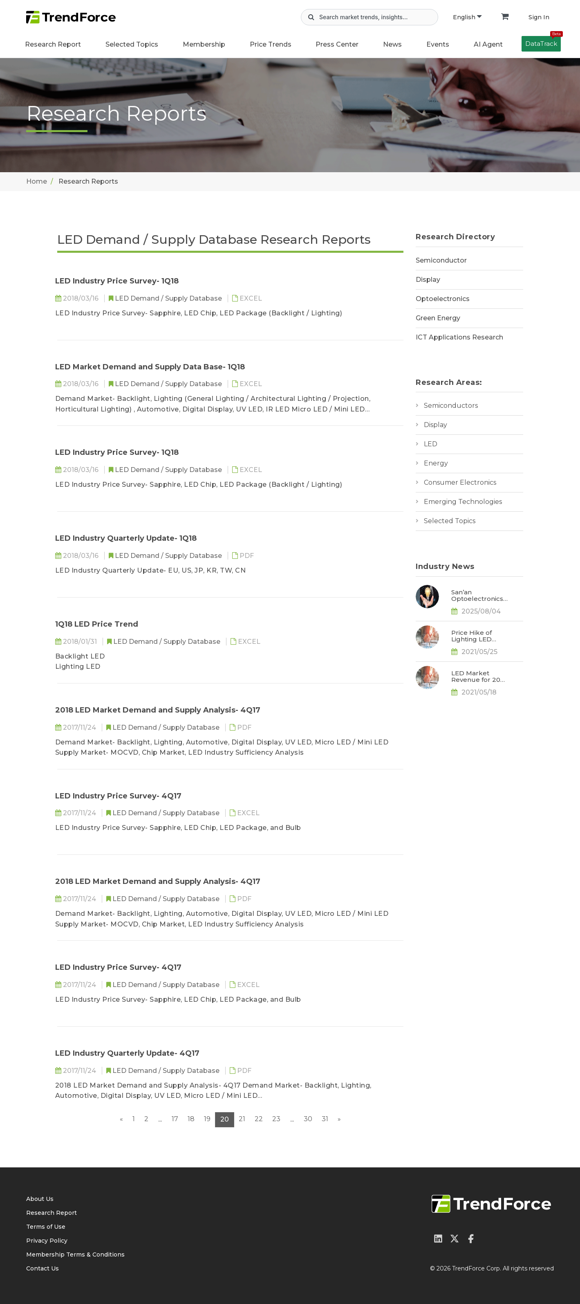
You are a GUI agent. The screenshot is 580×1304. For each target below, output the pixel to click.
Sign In (538, 17)
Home (36, 181)
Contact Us (42, 1268)
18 (191, 1119)
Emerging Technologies (463, 502)
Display (428, 279)
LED (430, 444)
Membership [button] (204, 44)
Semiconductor (441, 260)
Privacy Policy (46, 1240)
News (392, 44)
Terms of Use (45, 1226)
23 (276, 1119)
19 (207, 1119)
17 (175, 1119)
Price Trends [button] (270, 44)
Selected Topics (449, 521)
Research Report (53, 44)
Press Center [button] (337, 44)
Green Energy (438, 318)
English (467, 17)
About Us (40, 1199)
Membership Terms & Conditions (75, 1254)
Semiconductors (451, 405)
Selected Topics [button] (131, 44)
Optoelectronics (443, 299)
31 (325, 1119)
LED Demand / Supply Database (169, 298)
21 (242, 1119)
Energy (436, 463)
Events (437, 44)
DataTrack (543, 41)
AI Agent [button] (488, 44)
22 (259, 1119)
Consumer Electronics (460, 482)
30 (308, 1119)
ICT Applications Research (459, 337)
